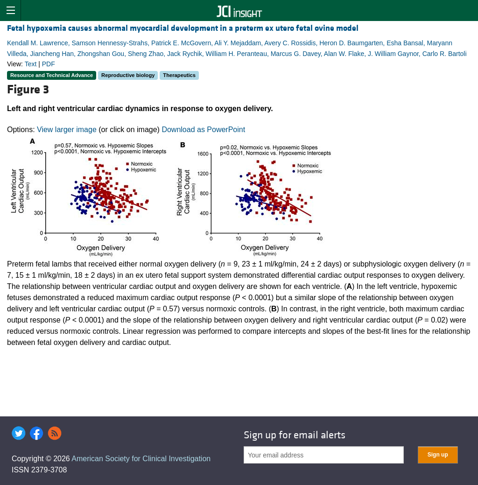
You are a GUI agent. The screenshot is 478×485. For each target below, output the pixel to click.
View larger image (67, 130)
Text (31, 64)
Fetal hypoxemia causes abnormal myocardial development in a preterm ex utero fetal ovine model (182, 28)
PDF (48, 64)
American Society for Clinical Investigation (141, 459)
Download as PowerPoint (203, 130)
